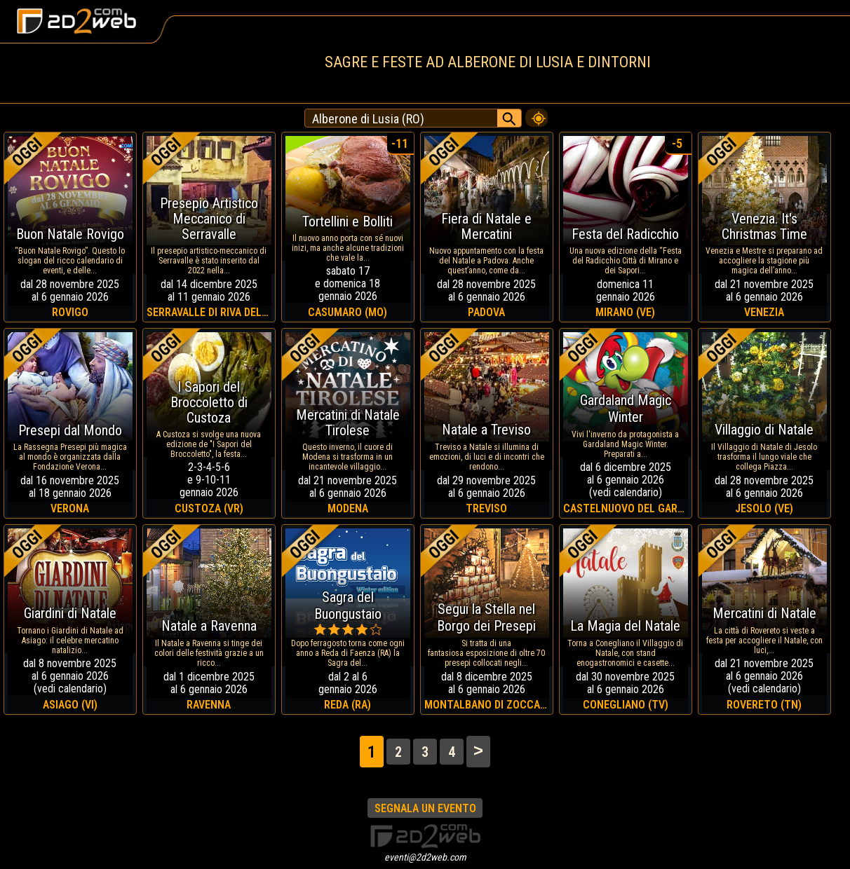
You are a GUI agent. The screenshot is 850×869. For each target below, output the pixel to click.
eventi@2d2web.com (425, 857)
